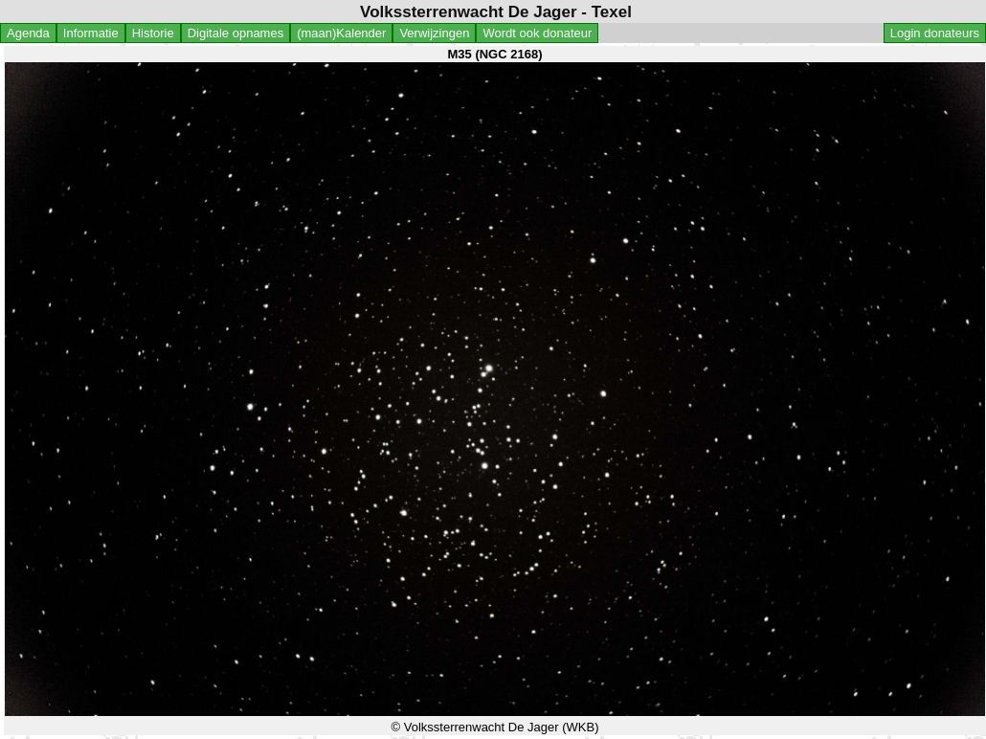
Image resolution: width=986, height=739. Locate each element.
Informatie (91, 33)
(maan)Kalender (341, 33)
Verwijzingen (434, 33)
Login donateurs (934, 33)
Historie (153, 33)
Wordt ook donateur (537, 33)
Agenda (28, 33)
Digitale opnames (235, 33)
